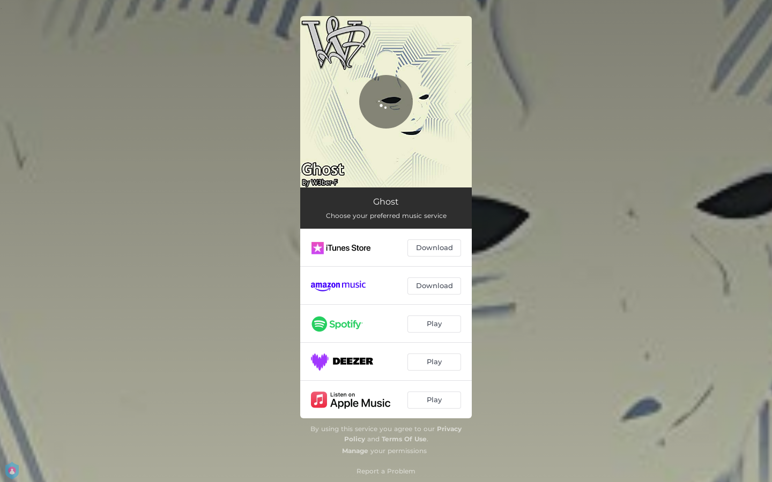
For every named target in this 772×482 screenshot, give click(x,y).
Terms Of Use (404, 439)
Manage (355, 451)
